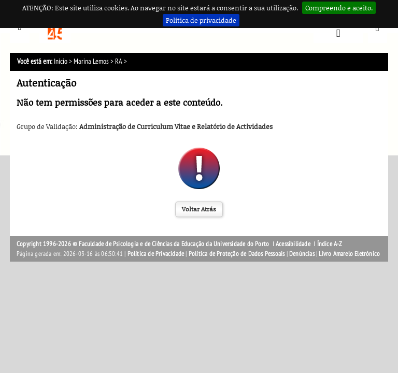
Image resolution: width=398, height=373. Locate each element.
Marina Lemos (91, 61)
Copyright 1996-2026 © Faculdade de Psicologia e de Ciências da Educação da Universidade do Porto (144, 244)
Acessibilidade (293, 244)
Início (60, 61)
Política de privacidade (201, 20)
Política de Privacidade (155, 254)
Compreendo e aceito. (339, 7)
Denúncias (302, 254)
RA (118, 61)
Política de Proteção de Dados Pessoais (237, 254)
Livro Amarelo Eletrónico (349, 254)
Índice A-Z (330, 244)
